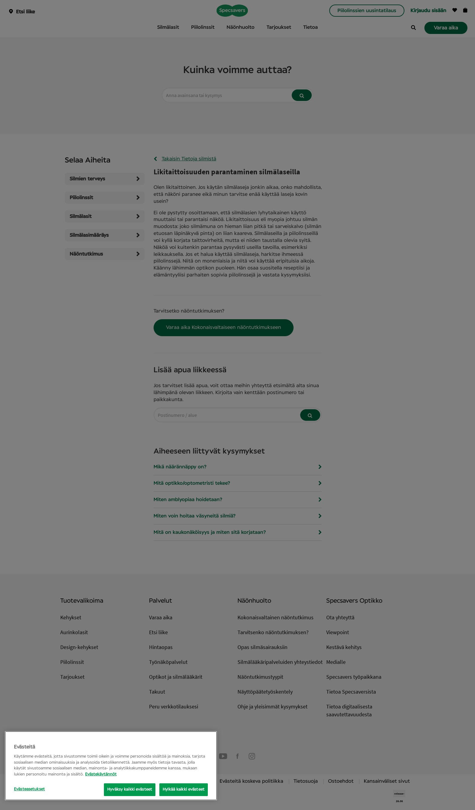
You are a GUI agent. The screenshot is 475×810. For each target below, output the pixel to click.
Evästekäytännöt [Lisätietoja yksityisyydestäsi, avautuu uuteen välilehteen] (101, 774)
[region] (111, 765)
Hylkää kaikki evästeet (183, 790)
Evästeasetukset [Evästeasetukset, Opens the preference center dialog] (29, 789)
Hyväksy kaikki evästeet (129, 790)
